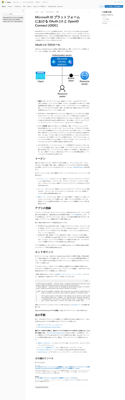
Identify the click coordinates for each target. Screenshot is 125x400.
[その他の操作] (88, 12)
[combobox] (13, 14)
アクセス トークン (43, 179)
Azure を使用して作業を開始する (114, 6)
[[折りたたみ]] (23, 10)
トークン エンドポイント (77, 274)
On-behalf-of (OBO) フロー (45, 350)
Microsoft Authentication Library (56, 333)
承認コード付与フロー (44, 343)
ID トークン (41, 189)
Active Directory (50, 12)
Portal (101, 6)
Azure (42, 12)
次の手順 (104, 23)
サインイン (120, 2)
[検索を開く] (115, 2)
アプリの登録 (105, 19)
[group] (62, 292)
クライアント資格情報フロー (46, 347)
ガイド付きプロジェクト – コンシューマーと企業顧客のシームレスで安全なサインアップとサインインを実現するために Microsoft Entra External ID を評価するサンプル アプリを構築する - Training (62, 367)
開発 (58, 12)
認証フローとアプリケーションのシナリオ (50, 325)
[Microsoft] (3, 2)
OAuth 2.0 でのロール (107, 15)
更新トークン (42, 197)
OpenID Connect (42, 352)
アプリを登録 (75, 214)
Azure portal (74, 304)
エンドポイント (106, 21)
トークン (104, 17)
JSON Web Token (77, 167)
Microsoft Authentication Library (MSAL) (49, 327)
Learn (36, 12)
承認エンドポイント (62, 274)
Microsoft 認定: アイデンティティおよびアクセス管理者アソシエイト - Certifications (56, 378)
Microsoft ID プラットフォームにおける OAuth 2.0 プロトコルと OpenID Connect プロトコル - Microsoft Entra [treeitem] (13, 19)
